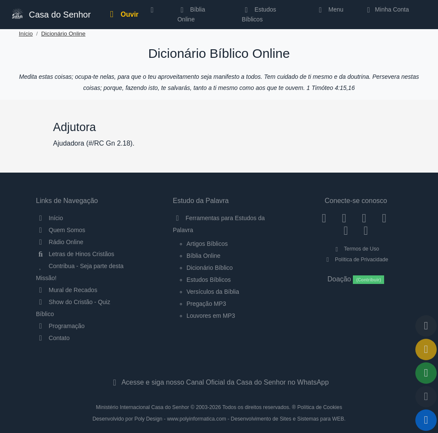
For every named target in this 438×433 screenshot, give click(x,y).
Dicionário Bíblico (209, 267)
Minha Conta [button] (386, 9)
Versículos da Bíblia (212, 291)
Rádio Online (59, 242)
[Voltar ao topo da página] (426, 326)
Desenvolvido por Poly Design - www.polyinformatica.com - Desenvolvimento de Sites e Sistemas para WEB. (219, 419)
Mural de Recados (66, 290)
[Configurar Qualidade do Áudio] (426, 396)
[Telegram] (365, 230)
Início (26, 33)
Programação (60, 326)
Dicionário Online (63, 33)
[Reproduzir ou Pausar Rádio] (426, 420)
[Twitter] (364, 218)
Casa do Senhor (50, 13)
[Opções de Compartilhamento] (426, 373)
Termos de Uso (356, 249)
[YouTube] (384, 218)
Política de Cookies (319, 407)
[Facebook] (324, 218)
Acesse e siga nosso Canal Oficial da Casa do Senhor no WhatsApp (218, 382)
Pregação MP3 (206, 303)
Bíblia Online (191, 14)
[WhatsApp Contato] (345, 230)
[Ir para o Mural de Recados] (426, 349)
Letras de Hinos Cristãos (75, 254)
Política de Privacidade (355, 260)
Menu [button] (329, 9)
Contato (53, 337)
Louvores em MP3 (210, 315)
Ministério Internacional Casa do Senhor (142, 407)
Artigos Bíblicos (207, 243)
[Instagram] (344, 218)
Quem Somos (60, 230)
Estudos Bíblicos (259, 14)
